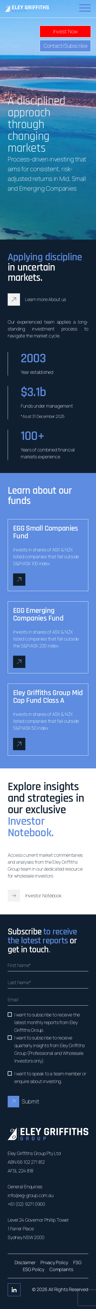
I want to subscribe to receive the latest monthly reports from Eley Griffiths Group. (47, 1022)
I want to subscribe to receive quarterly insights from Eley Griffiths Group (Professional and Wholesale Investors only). (49, 1049)
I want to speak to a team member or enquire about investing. (50, 1077)
